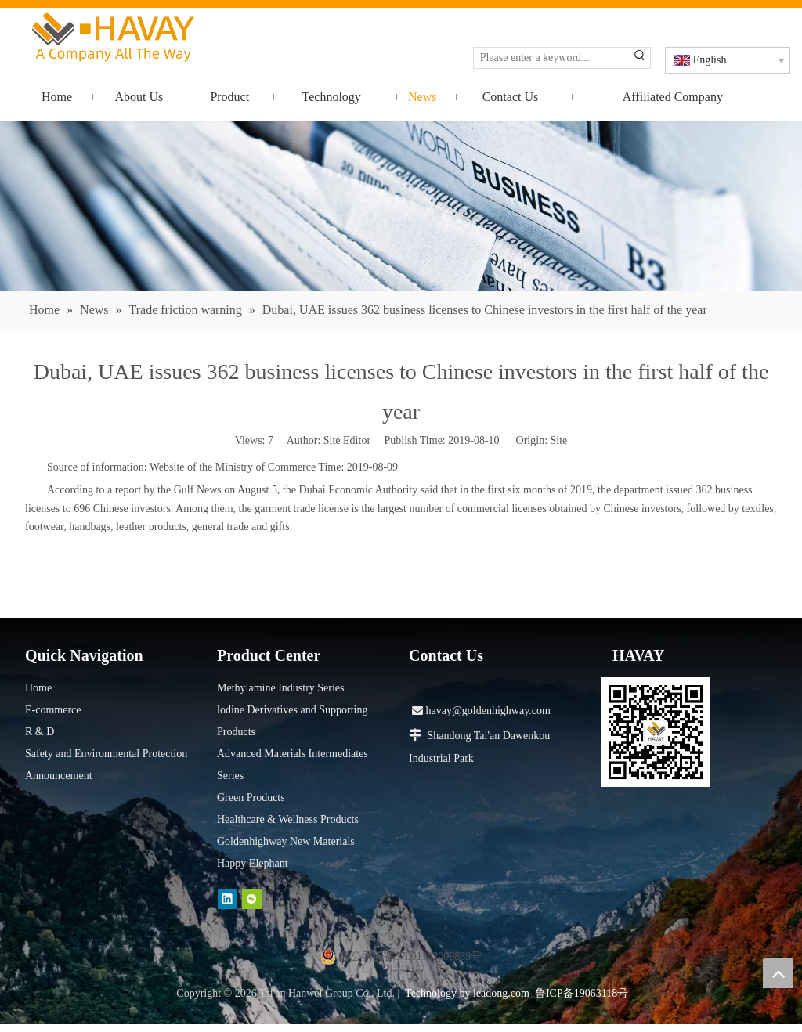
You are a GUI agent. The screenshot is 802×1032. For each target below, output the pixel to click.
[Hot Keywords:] (640, 58)
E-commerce (53, 710)
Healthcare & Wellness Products (288, 819)
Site (559, 440)
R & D (39, 732)
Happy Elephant (252, 863)
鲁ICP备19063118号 (581, 993)
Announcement (58, 775)
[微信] (252, 899)
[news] (401, 206)
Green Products (251, 797)
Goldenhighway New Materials (286, 841)
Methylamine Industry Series (281, 688)
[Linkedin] (227, 899)
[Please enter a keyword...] (552, 58)
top (778, 973)
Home (38, 688)
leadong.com (501, 993)
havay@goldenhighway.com (481, 710)
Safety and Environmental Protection (106, 754)
